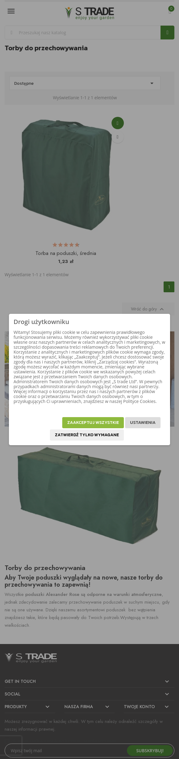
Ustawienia (143, 422)
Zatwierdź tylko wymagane (87, 435)
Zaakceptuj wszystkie (93, 422)
